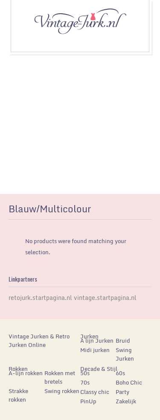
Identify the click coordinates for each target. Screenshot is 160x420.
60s (120, 373)
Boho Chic (129, 382)
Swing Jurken (125, 354)
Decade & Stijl (98, 368)
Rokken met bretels (59, 377)
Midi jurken (95, 350)
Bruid (123, 340)
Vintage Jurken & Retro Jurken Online (39, 340)
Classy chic (94, 392)
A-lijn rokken (26, 373)
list (139, 211)
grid (125, 211)
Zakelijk (126, 401)
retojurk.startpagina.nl (40, 298)
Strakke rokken (18, 395)
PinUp (88, 401)
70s (85, 382)
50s (85, 373)
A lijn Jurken (96, 340)
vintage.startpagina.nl (105, 298)
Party (122, 392)
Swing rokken (61, 391)
